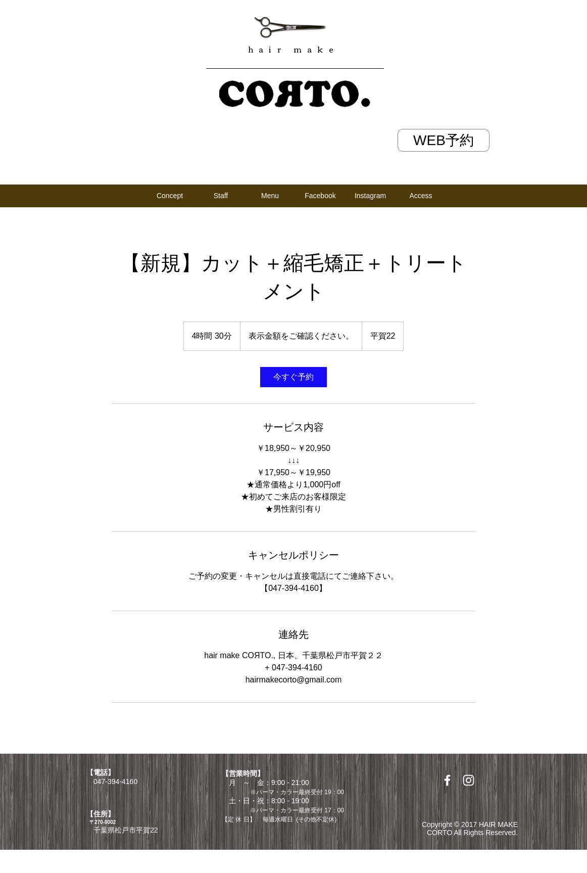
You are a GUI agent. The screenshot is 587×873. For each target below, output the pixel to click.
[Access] (421, 196)
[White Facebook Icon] (447, 780)
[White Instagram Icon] (468, 780)
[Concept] (169, 196)
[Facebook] (320, 196)
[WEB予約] (444, 140)
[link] (293, 377)
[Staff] (221, 196)
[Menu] (270, 196)
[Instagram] (370, 196)
